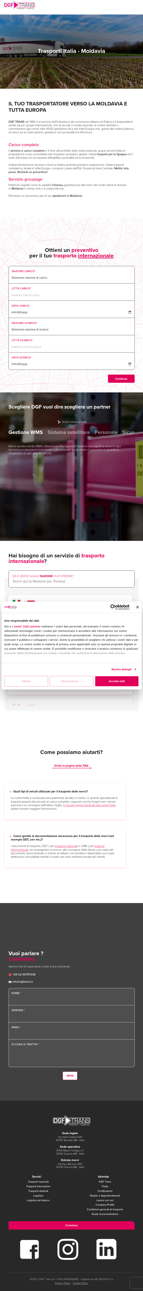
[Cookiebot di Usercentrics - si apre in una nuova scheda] (113, 607)
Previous (10, 420)
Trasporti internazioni (38, 1186)
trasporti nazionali (66, 846)
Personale (106, 432)
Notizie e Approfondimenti (105, 1195)
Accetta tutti (117, 681)
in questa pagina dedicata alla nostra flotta (89, 805)
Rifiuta (26, 681)
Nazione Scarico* (24, 323)
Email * (16, 1027)
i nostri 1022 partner (26, 626)
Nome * (16, 993)
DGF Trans (105, 1182)
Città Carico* (21, 288)
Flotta (105, 1186)
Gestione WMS (26, 432)
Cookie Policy (80, 1283)
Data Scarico (21, 357)
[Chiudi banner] (137, 607)
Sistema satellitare (68, 432)
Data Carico (20, 305)
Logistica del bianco (38, 1200)
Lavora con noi (104, 1200)
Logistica (38, 1195)
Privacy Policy (62, 1283)
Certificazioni (105, 1191)
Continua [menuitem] (121, 379)
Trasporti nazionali (38, 1182)
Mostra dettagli (121, 669)
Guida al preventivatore (105, 1214)
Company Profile (105, 1205)
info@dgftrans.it (21, 982)
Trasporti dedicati (38, 1191)
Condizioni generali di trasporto (105, 1209)
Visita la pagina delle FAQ (71, 766)
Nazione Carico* (23, 271)
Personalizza (71, 681)
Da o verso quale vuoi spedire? (43, 576)
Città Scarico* (22, 340)
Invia (70, 1076)
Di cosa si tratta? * (25, 1044)
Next (133, 420)
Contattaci (71, 1225)
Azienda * (18, 1010)
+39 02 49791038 (22, 974)
